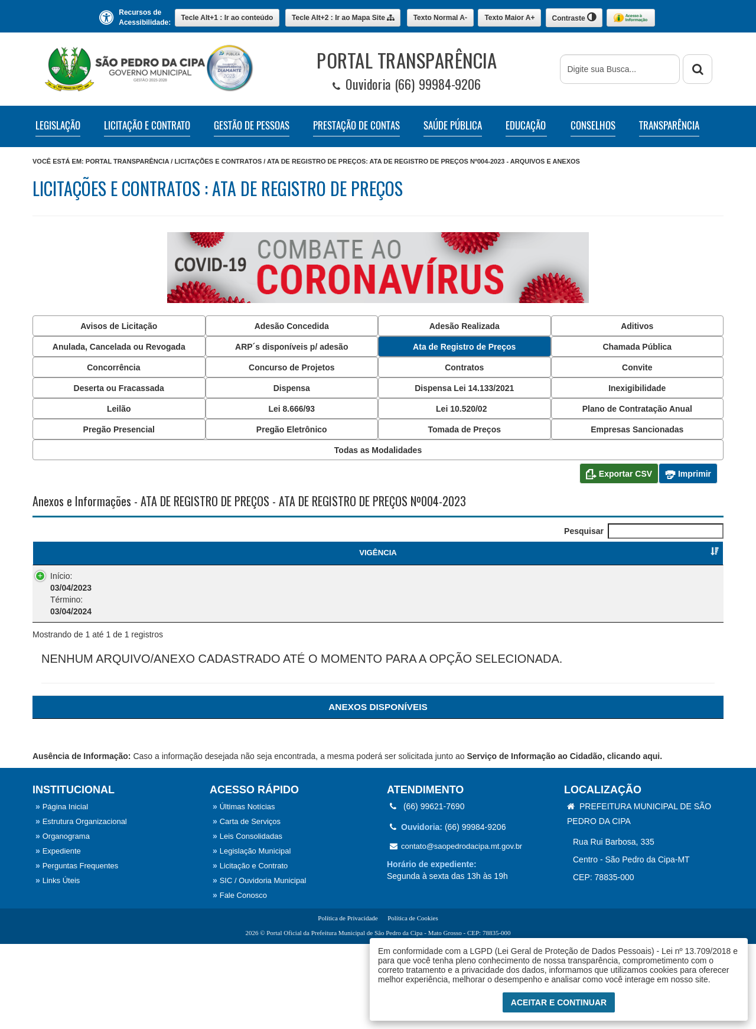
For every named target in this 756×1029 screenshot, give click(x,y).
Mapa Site (343, 18)
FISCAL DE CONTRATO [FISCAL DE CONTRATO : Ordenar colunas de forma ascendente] (662, 552)
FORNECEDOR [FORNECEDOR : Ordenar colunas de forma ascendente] (540, 552)
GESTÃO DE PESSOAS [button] (251, 125)
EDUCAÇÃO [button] (526, 125)
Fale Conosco (240, 980)
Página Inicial (61, 891)
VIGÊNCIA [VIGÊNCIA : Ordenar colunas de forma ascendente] (72, 552)
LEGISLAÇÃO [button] (57, 125)
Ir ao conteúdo (227, 18)
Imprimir (688, 474)
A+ (509, 18)
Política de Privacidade (347, 1003)
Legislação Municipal (252, 936)
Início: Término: (59, 604)
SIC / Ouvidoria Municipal (259, 965)
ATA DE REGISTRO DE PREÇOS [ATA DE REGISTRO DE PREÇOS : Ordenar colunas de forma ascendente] (172, 558)
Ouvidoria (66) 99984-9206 (407, 84)
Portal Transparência (127, 161)
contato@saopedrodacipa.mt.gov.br (456, 931)
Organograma (62, 921)
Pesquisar (644, 531)
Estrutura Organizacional (81, 906)
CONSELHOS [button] (593, 125)
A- (440, 18)
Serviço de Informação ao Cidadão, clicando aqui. (564, 841)
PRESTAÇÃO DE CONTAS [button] (356, 125)
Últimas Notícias (244, 891)
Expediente (58, 936)
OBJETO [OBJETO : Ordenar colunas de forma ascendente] (295, 552)
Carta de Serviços (247, 906)
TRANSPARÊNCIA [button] (669, 125)
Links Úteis (57, 965)
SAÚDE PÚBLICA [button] (452, 125)
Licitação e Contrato (250, 950)
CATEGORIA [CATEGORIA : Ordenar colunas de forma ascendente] (418, 552)
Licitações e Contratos (218, 161)
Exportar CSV (619, 474)
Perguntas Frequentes (76, 950)
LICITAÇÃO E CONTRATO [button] (147, 125)
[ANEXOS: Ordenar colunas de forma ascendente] (378, 791)
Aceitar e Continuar (559, 1002)
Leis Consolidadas (247, 921)
